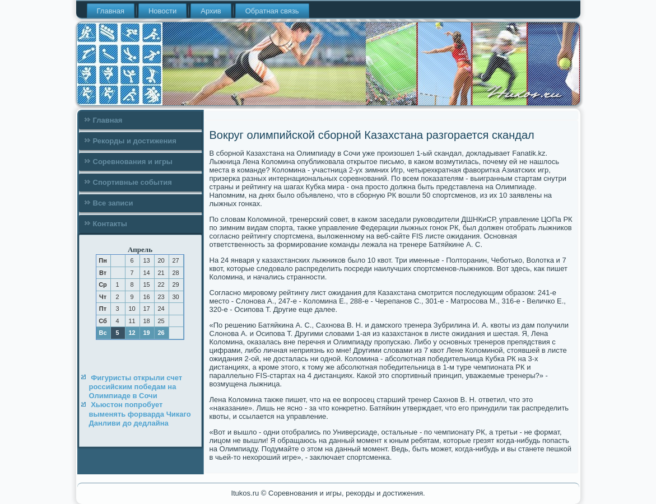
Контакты (110, 224)
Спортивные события (132, 182)
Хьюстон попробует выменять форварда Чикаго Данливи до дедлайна (140, 413)
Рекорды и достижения (134, 141)
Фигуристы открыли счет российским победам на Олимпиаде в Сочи (136, 387)
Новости (162, 11)
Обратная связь (272, 11)
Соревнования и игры (133, 161)
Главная (110, 11)
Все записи (113, 203)
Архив (211, 11)
